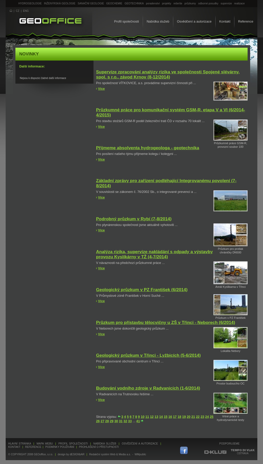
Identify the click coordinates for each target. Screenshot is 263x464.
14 (161, 417)
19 (184, 417)
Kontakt (224, 21)
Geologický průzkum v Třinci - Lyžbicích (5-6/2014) (148, 355)
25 (211, 417)
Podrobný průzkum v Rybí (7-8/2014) (134, 218)
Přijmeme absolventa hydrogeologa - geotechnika (147, 147)
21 (193, 417)
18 (179, 417)
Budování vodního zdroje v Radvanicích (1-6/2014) (148, 388)
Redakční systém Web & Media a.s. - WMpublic (117, 454)
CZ (18, 10)
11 (147, 417)
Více (101, 89)
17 (174, 417)
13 (156, 417)
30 (116, 421)
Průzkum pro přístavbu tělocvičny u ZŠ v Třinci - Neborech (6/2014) (165, 322)
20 (188, 417)
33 (130, 421)
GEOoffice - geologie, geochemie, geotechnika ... (50, 21)
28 (107, 421)
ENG (26, 10)
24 (207, 417)
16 (170, 417)
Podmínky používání (59, 447)
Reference (245, 21)
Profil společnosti (126, 21)
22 (198, 417)
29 (111, 421)
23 (202, 417)
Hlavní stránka (19, 443)
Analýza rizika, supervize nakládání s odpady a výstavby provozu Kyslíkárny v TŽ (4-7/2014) (154, 254)
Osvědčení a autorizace (194, 21)
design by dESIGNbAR (71, 454)
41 (138, 421)
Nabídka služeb (158, 21)
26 (98, 421)
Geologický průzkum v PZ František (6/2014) (141, 289)
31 (121, 421)
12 (152, 417)
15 (165, 417)
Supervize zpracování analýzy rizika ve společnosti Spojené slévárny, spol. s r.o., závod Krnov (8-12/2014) (168, 75)
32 (125, 421)
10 (142, 417)
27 (102, 421)
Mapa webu (45, 443)
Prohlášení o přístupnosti (99, 447)
